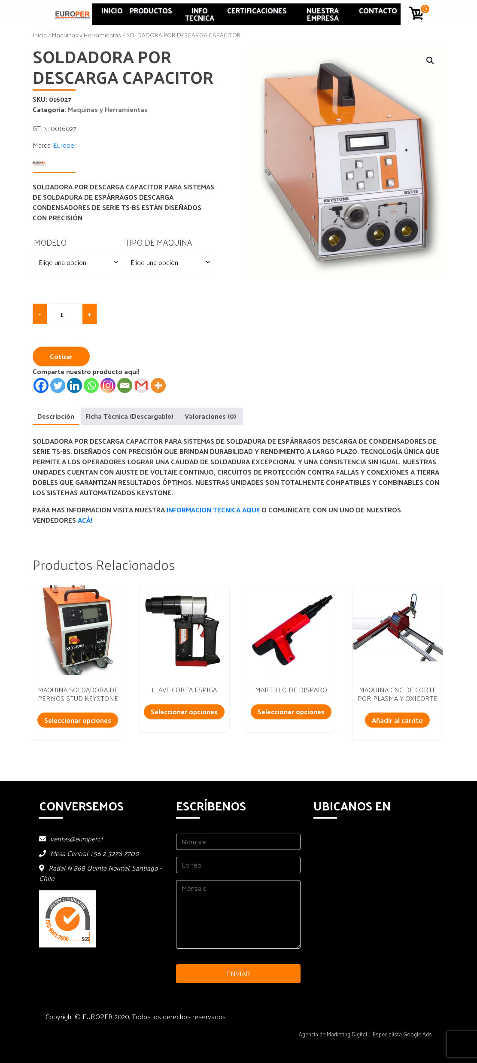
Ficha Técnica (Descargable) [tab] (129, 416)
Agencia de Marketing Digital (333, 1034)
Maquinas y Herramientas (86, 34)
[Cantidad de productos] (65, 314)
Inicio (112, 10)
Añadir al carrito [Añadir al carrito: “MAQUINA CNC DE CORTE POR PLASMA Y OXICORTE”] (397, 720)
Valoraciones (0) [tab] (210, 416)
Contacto (378, 10)
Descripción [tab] (55, 416)
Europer (64, 145)
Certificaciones (257, 10)
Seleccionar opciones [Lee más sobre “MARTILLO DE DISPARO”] (291, 711)
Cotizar (61, 356)
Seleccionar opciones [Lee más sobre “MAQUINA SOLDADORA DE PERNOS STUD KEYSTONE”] (77, 720)
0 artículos (425, 9)
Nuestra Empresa (323, 14)
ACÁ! (85, 520)
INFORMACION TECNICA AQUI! (214, 509)
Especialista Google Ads (402, 1034)
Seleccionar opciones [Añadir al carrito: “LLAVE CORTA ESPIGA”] (184, 711)
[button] (430, 60)
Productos (151, 10)
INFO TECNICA (199, 14)
